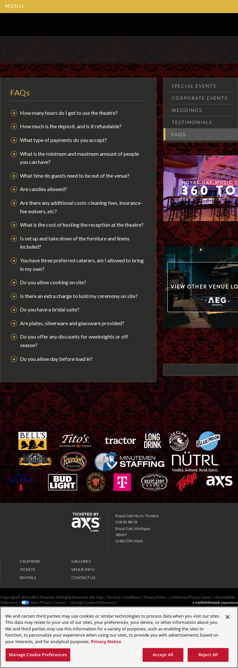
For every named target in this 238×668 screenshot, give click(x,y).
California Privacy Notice (191, 597)
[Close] (227, 617)
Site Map (96, 597)
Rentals (28, 577)
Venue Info (82, 569)
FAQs (179, 134)
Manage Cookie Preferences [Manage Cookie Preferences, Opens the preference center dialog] (38, 655)
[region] (119, 637)
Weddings (187, 110)
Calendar (30, 561)
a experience (215, 602)
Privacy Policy (155, 597)
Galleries (81, 561)
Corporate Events (200, 98)
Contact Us (83, 577)
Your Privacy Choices (48, 602)
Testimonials (192, 122)
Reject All (208, 655)
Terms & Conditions (123, 597)
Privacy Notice (106, 641)
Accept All (163, 655)
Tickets (27, 569)
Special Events (194, 86)
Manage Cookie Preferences (93, 602)
